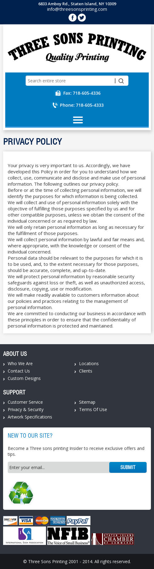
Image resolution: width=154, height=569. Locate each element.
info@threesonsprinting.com (77, 9)
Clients (85, 371)
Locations (89, 363)
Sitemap (87, 402)
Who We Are (20, 363)
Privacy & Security (26, 409)
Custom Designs (24, 378)
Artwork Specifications (30, 417)
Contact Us (19, 371)
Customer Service (25, 402)
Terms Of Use (93, 409)
